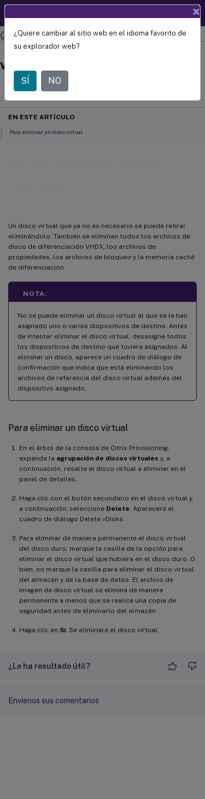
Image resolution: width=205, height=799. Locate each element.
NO (54, 80)
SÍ (25, 80)
